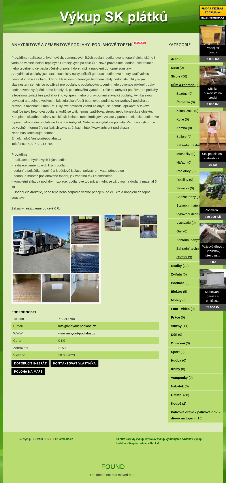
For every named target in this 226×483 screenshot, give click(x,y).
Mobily (178, 300)
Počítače (180, 283)
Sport (178, 352)
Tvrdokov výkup (155, 439)
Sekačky (185, 188)
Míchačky (186, 154)
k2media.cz (66, 439)
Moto (177, 68)
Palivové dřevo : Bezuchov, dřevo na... (213, 251)
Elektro (179, 291)
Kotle (183, 119)
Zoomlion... (212, 210)
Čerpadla (186, 102)
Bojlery (184, 136)
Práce (178, 317)
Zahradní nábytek (192, 240)
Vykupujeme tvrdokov (179, 439)
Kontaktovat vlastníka (74, 363)
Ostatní (184, 257)
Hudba (178, 360)
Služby (179, 326)
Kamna (184, 128)
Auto (177, 59)
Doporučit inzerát (30, 363)
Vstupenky (182, 377)
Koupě (178, 403)
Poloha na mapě (28, 371)
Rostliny (185, 179)
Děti (176, 334)
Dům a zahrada (185, 85)
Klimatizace (187, 111)
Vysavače (186, 223)
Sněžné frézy (189, 197)
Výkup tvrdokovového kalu (143, 443)
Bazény (185, 93)
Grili (182, 231)
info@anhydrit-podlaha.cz (77, 326)
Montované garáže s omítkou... (212, 296)
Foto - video (183, 309)
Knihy (178, 369)
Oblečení (180, 343)
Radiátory (186, 171)
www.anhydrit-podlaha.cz (76, 333)
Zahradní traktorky (192, 145)
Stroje (179, 76)
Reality (180, 266)
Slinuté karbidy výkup (130, 439)
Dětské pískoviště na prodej (213, 93)
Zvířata (179, 274)
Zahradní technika (192, 248)
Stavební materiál (192, 205)
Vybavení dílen (190, 214)
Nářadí (184, 162)
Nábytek (180, 386)
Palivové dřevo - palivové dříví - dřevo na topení (195, 415)
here (132, 475)
